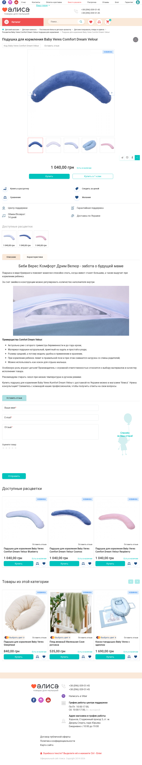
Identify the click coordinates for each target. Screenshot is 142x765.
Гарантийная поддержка (90, 208)
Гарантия (129, 2)
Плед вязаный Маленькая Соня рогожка (67, 643)
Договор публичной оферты (55, 736)
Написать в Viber (78, 696)
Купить (49, 176)
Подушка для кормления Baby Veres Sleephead (24, 643)
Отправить (14, 476)
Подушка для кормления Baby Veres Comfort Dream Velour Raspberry (115, 550)
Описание (11, 257)
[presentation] (24, 464)
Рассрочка (91, 2)
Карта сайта (46, 745)
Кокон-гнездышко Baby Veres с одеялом (112, 643)
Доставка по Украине (88, 215)
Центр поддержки (17, 208)
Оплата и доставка (54, 2)
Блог (117, 2)
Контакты (36, 2)
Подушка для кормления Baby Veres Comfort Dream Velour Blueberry (24, 550)
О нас (23, 2)
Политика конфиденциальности (57, 740)
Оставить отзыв (51, 46)
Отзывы (105, 2)
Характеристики (35, 257)
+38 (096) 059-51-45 (90, 9)
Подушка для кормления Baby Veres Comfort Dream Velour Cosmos (69, 550)
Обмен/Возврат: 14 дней (17, 216)
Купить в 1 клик (92, 176)
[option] (71, 92)
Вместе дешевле (74, 2)
